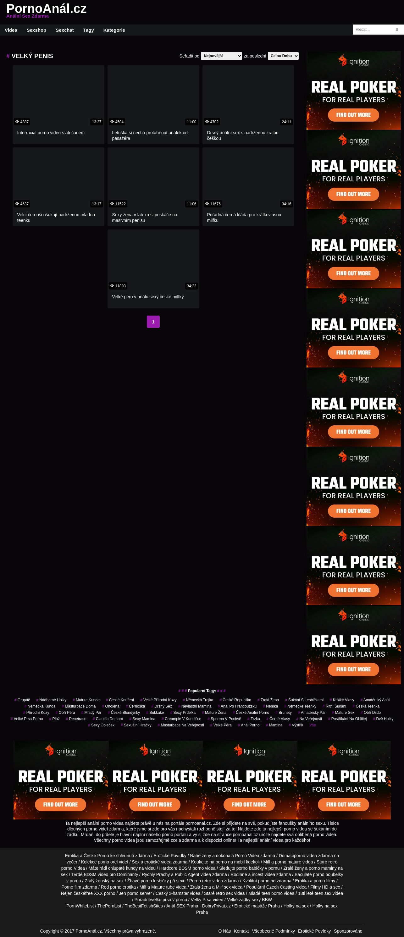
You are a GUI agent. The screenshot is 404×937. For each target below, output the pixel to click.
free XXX (94, 893)
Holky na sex (296, 905)
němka (270, 706)
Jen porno (128, 893)
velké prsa (161, 899)
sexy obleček (101, 725)
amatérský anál (375, 700)
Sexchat (65, 30)
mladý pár (91, 712)
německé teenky (300, 706)
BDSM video (96, 874)
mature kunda (86, 700)
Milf (219, 887)
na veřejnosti (309, 719)
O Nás (225, 931)
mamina (274, 725)
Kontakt (241, 931)
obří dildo (371, 712)
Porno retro (200, 880)
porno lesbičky (155, 880)
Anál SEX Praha (182, 905)
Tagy (88, 30)
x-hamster (179, 893)
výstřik (296, 725)
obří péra (65, 712)
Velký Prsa (201, 899)
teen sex (323, 893)
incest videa (263, 874)
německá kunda (40, 706)
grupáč (22, 700)
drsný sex (161, 706)
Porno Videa (247, 855)
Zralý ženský (97, 880)
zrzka (253, 719)
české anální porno (251, 712)
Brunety (283, 712)
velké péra (221, 725)
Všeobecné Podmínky (273, 931)
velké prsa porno (27, 719)
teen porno (272, 893)
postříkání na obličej (347, 719)
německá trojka (198, 700)
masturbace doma (79, 706)
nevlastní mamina (195, 706)
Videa (11, 30)
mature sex (343, 712)
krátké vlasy (342, 700)
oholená (110, 706)
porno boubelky (328, 874)
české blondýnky (124, 712)
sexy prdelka (183, 712)
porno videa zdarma (313, 855)
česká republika (235, 700)
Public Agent (187, 874)
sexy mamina (142, 719)
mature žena (214, 712)
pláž (54, 719)
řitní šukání (334, 706)
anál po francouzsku (237, 706)
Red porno (111, 887)
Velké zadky (239, 899)
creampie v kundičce (181, 719)
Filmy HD (319, 887)
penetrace (76, 719)
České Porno (96, 855)
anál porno (249, 725)
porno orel (108, 861)
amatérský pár (312, 712)
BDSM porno (191, 868)
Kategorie (114, 30)
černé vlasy (278, 719)
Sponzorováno (348, 931)
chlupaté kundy (123, 868)
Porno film (71, 887)
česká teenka (365, 706)
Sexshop (37, 30)
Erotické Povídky (170, 855)
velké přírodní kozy (158, 700)
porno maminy (323, 868)
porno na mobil (230, 861)
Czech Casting (280, 887)
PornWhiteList (80, 905)
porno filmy (324, 880)
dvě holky (383, 719)
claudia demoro (108, 719)
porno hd (266, 880)
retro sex (224, 893)
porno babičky (250, 868)
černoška (135, 706)
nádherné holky (51, 700)
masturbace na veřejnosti (181, 725)
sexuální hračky (136, 725)
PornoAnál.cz (46, 12)
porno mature (288, 861)
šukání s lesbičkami (304, 700)
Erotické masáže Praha (257, 905)
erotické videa (157, 861)
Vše (312, 725)
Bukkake (155, 712)
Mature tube (163, 887)
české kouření (120, 700)
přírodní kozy (36, 712)
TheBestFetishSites (144, 905)
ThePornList (109, 905)
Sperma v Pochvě (224, 719)
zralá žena (268, 700)
